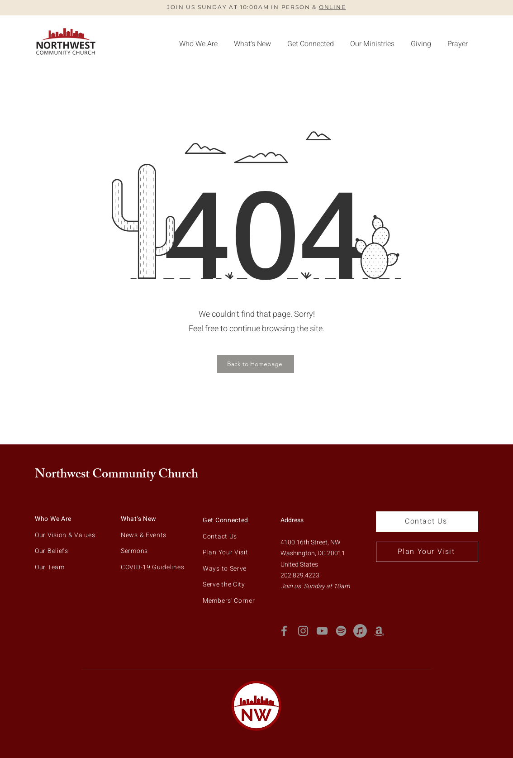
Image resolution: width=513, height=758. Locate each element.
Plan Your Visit (225, 552)
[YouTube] (322, 631)
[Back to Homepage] (255, 364)
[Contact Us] (427, 521)
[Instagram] (303, 631)
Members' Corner (229, 600)
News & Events (143, 535)
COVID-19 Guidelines (152, 567)
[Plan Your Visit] (427, 552)
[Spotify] (341, 631)
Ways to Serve (225, 568)
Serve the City (224, 584)
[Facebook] (284, 631)
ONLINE (332, 7)
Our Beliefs (51, 551)
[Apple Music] (360, 631)
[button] (421, 44)
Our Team (50, 567)
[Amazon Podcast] (379, 631)
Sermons (134, 551)
